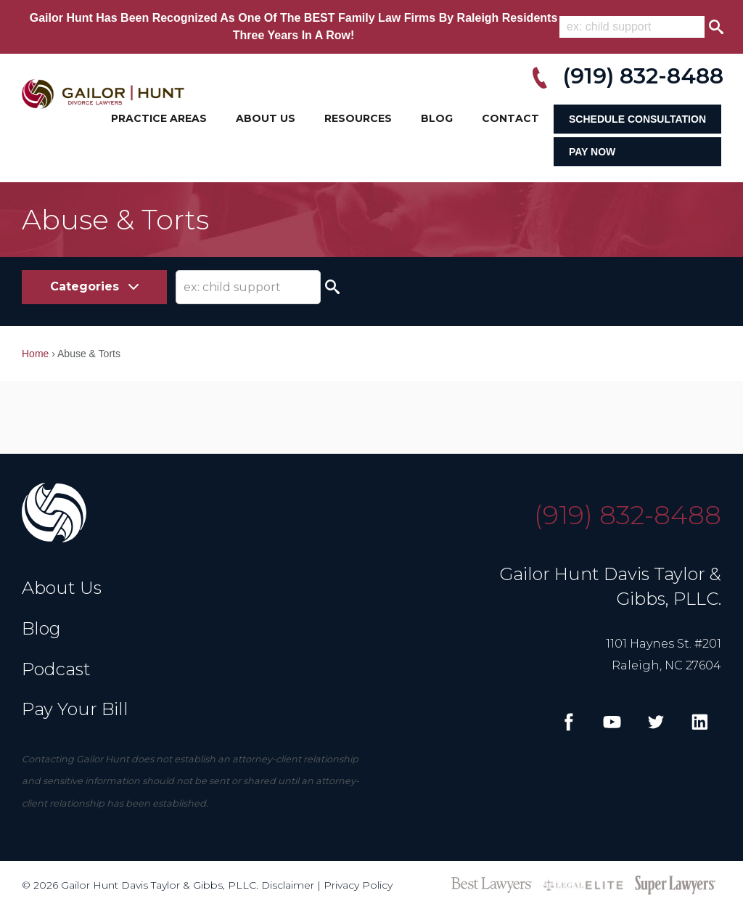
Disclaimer (287, 885)
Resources (358, 118)
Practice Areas (159, 118)
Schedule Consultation (637, 119)
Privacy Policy (358, 885)
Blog (437, 118)
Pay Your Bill (75, 709)
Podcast (56, 669)
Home (35, 353)
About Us (265, 118)
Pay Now (592, 152)
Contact (510, 118)
